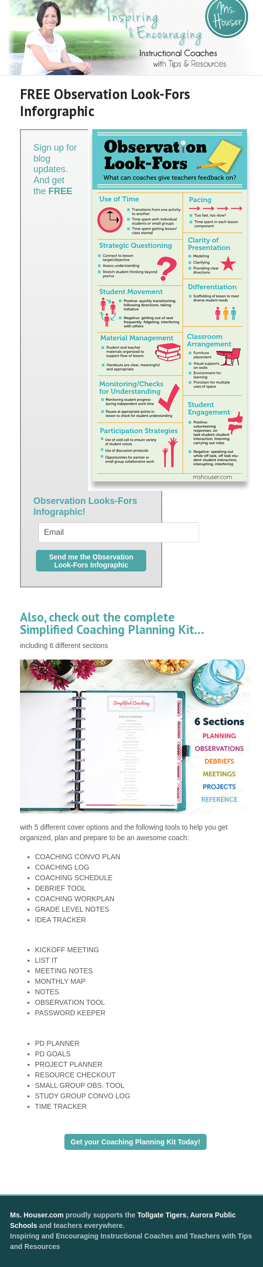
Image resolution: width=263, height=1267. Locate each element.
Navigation (231, 84)
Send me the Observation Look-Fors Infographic (91, 561)
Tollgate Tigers (161, 1215)
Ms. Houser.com (36, 1215)
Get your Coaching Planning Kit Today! (136, 1142)
